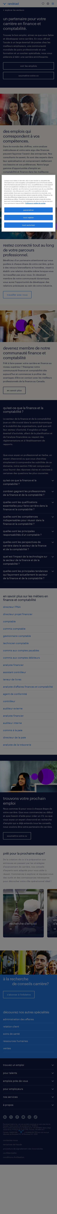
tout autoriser (28, 225)
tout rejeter (28, 217)
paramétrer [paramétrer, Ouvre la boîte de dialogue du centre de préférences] (28, 210)
